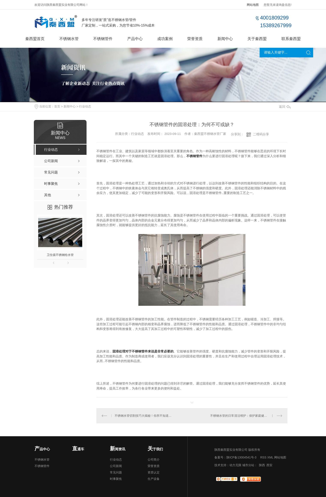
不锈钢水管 (69, 39)
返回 (284, 106)
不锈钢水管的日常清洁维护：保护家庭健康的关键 (243, 415)
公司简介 (154, 459)
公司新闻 (116, 466)
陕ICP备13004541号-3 (241, 457)
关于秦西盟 (257, 39)
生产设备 (154, 479)
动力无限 (235, 465)
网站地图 (253, 4)
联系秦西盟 (291, 39)
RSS (263, 457)
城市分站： (249, 465)
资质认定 (154, 472)
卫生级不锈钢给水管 (60, 255)
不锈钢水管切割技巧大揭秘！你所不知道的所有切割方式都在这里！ (144, 415)
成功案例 (165, 39)
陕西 (262, 465)
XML (270, 457)
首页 (57, 106)
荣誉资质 (195, 39)
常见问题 (116, 472)
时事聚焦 (116, 479)
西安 (269, 465)
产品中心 (135, 39)
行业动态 (85, 106)
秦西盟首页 (35, 39)
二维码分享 (261, 134)
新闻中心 (225, 39)
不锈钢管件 (102, 39)
